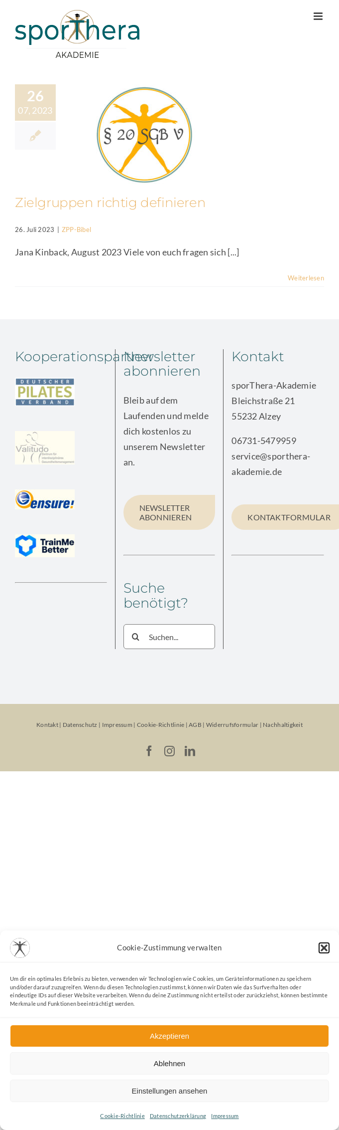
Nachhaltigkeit (283, 724)
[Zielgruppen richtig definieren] (144, 134)
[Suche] (135, 636)
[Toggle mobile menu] (319, 16)
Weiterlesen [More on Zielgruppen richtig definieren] (306, 278)
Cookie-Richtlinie (122, 1116)
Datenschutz (80, 724)
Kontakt (47, 724)
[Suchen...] (169, 636)
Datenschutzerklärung (178, 1116)
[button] (324, 948)
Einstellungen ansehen (170, 1091)
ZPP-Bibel (76, 229)
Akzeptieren (169, 1036)
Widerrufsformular (233, 724)
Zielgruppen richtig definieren (110, 203)
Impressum (224, 1116)
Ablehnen (169, 1063)
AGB (195, 724)
